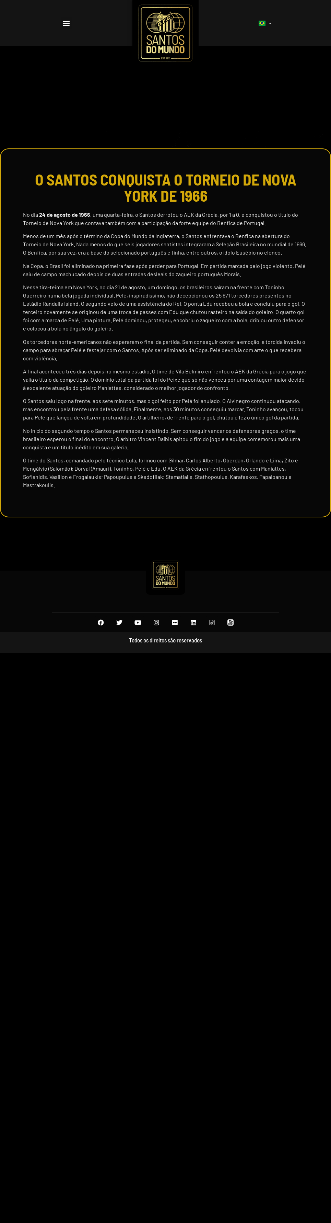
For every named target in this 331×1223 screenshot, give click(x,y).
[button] (66, 23)
